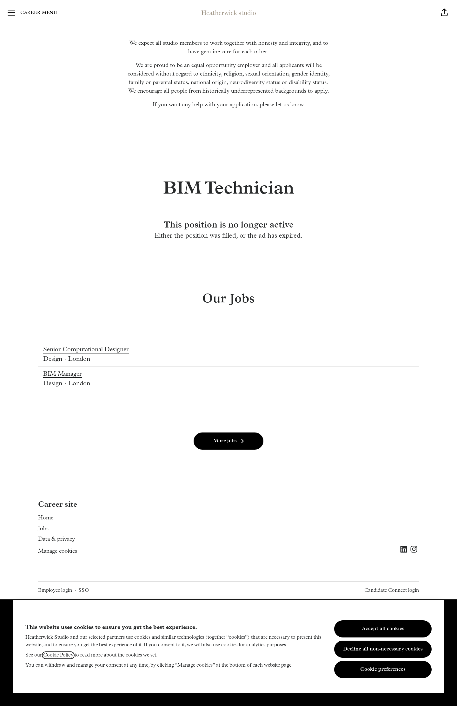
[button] (444, 13)
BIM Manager (66, 374)
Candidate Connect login (391, 590)
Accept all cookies (383, 628)
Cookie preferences (383, 669)
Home (45, 518)
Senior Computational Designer (86, 349)
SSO (83, 590)
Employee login (55, 590)
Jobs (43, 529)
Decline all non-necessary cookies (383, 649)
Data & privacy (56, 539)
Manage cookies (57, 551)
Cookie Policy (58, 655)
